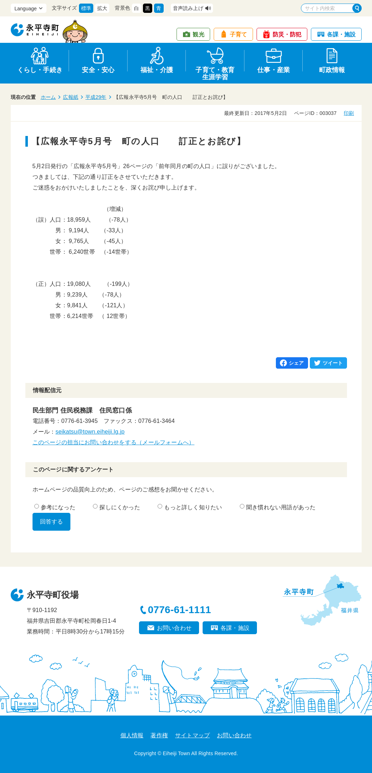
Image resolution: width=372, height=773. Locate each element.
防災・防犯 (287, 34)
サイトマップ (192, 735)
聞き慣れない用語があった (278, 507)
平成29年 (95, 97)
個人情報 (132, 735)
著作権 (159, 735)
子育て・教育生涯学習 (214, 72)
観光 (198, 34)
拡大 (102, 8)
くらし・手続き (40, 70)
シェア (296, 363)
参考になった (54, 507)
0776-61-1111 (179, 609)
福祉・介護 (156, 70)
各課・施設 (341, 34)
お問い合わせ (174, 628)
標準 (86, 8)
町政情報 (332, 70)
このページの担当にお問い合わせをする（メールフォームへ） (114, 442)
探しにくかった (116, 507)
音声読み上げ (188, 8)
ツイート (333, 363)
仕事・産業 (273, 70)
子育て (238, 34)
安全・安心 (98, 70)
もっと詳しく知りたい (190, 507)
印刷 (349, 113)
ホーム (48, 97)
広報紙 (70, 97)
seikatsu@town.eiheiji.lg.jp (89, 432)
